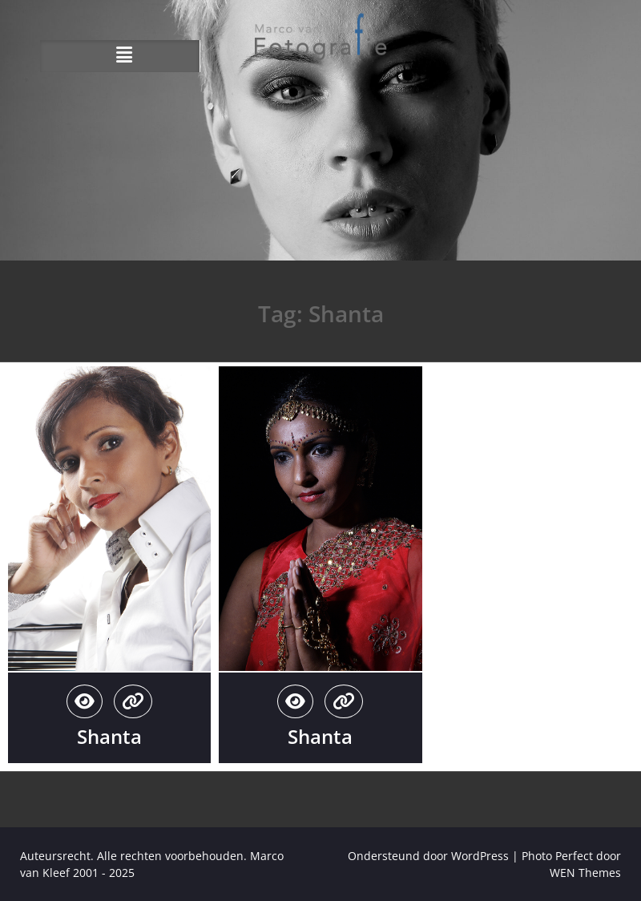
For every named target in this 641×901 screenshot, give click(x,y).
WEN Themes (585, 872)
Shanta (109, 736)
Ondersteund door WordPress (428, 855)
